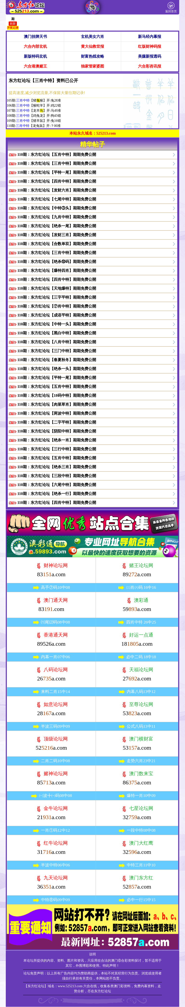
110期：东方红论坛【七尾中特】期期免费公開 (56, 199)
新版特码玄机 (35, 56)
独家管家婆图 (92, 66)
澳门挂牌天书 (35, 36)
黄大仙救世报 (92, 46)
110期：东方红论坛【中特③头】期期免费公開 (56, 208)
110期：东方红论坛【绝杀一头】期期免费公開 (56, 369)
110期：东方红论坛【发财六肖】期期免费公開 (56, 190)
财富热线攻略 (92, 56)
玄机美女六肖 (92, 36)
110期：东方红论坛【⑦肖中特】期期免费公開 (56, 306)
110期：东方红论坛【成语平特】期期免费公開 (56, 315)
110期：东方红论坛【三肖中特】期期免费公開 (56, 163)
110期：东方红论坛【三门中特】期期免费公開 (56, 351)
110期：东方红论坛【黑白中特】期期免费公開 (56, 333)
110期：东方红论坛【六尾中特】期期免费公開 (56, 485)
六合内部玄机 (35, 46)
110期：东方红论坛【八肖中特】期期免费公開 (56, 342)
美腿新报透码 (149, 56)
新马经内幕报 (149, 36)
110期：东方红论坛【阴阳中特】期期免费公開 (56, 431)
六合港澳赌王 (35, 66)
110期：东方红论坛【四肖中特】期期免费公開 (56, 181)
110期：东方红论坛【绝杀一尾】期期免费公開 (56, 226)
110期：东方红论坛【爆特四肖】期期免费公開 (56, 270)
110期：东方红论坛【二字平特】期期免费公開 (56, 422)
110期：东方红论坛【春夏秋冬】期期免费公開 (56, 360)
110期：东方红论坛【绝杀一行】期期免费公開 (56, 494)
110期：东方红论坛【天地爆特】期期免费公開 (56, 288)
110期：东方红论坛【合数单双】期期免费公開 (56, 244)
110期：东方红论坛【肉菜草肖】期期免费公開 (56, 404)
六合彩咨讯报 (149, 66)
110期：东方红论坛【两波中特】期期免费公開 (56, 413)
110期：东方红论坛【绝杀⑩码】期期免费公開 (56, 262)
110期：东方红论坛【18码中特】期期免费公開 (56, 395)
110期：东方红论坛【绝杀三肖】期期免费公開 (56, 467)
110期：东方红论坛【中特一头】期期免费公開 (56, 324)
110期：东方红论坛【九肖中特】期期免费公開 (56, 217)
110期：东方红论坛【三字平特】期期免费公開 (56, 297)
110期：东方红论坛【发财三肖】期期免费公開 (56, 235)
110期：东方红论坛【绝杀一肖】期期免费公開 (56, 440)
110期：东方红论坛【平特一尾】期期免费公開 (56, 172)
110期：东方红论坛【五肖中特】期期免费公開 (56, 154)
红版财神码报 (149, 46)
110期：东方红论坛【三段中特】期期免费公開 (56, 476)
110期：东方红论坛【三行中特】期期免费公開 (56, 449)
